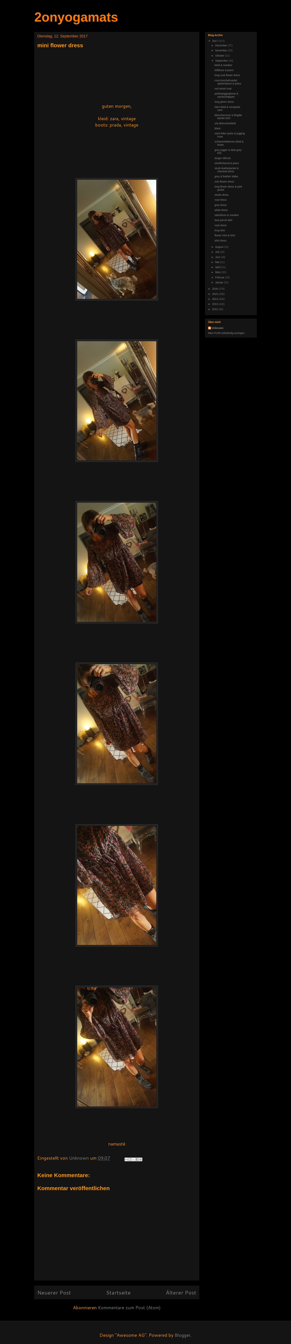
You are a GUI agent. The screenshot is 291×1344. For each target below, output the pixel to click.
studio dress (221, 194)
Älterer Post (181, 1292)
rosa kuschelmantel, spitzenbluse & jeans (228, 82)
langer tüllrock (223, 158)
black (218, 128)
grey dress (221, 205)
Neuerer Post (54, 1292)
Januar (219, 282)
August (219, 246)
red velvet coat (223, 88)
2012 (215, 309)
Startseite (118, 1292)
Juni (218, 257)
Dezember (221, 45)
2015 (215, 293)
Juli (217, 251)
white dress (221, 210)
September (221, 60)
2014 (215, 298)
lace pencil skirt (223, 220)
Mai (217, 262)
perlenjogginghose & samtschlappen (226, 95)
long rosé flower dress (227, 75)
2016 (215, 288)
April (218, 267)
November (221, 50)
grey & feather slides (226, 176)
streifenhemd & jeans (227, 163)
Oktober (220, 55)
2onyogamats (76, 17)
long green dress (224, 101)
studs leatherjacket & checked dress (227, 170)
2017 (215, 40)
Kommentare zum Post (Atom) (129, 1307)
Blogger (182, 1335)
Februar (220, 277)
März (218, 272)
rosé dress (221, 199)
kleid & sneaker (223, 65)
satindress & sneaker (227, 215)
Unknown (217, 328)
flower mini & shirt (225, 235)
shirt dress (221, 240)
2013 (215, 304)
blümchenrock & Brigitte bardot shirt (228, 117)
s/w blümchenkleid (225, 123)
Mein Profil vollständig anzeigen (226, 333)
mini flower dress (224, 181)
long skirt (220, 230)
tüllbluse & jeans (224, 70)
